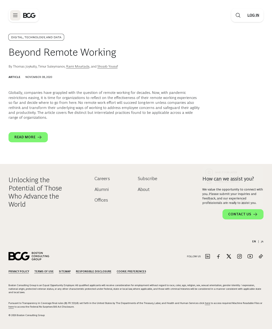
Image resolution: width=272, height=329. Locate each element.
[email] (209, 125)
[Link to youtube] (250, 257)
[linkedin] (243, 125)
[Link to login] (253, 15)
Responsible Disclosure (94, 271)
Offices (101, 200)
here (207, 303)
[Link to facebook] (218, 257)
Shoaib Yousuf (107, 66)
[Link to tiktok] (261, 257)
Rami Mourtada (77, 66)
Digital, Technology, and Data (36, 37)
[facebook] (226, 125)
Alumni (102, 189)
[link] (217, 125)
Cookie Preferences (131, 271)
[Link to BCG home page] (29, 15)
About (144, 189)
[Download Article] (233, 104)
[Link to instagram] (239, 257)
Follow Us (194, 256)
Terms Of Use (44, 271)
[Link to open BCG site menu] (15, 15)
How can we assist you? (228, 179)
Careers (102, 178)
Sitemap (65, 271)
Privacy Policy (18, 271)
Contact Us (243, 214)
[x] (234, 125)
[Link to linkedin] (207, 257)
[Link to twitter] (229, 257)
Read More (28, 137)
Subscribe (147, 178)
